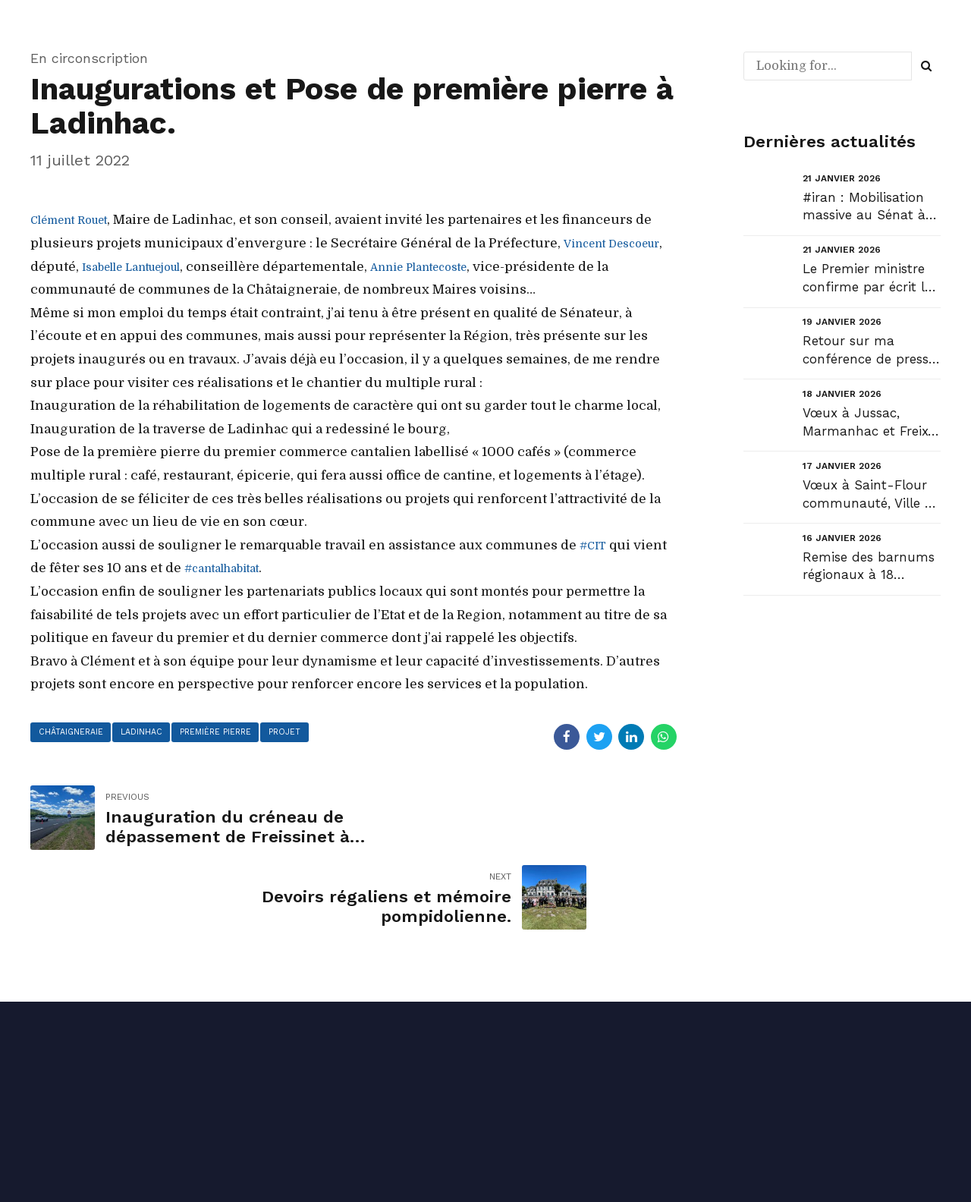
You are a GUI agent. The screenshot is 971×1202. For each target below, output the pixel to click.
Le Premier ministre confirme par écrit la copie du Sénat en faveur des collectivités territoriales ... (867, 279)
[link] (77, 219)
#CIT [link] (596, 545)
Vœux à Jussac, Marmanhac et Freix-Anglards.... (869, 423)
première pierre (229, 733)
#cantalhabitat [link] (231, 568)
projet (305, 733)
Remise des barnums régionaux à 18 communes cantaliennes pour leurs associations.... (869, 567)
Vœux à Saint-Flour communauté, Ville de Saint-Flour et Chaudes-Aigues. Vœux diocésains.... (871, 495)
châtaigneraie (73, 733)
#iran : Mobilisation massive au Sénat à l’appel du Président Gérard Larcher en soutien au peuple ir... (870, 207)
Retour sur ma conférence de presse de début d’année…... (869, 351)
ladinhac (149, 733)
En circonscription (89, 58)
